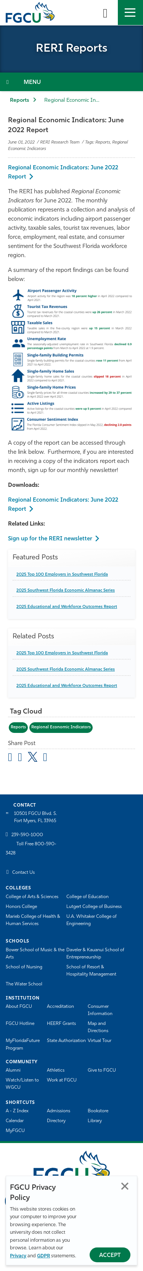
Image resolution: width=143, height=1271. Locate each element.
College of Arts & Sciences (32, 897)
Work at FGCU (62, 1080)
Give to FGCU (102, 1070)
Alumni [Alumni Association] (13, 1070)
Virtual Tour (99, 1041)
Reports (19, 100)
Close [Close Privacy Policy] (125, 1186)
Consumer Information (100, 1010)
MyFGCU (15, 1131)
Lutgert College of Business (94, 907)
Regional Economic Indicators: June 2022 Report (63, 172)
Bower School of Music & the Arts (35, 954)
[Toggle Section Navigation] (71, 82)
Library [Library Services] (95, 1121)
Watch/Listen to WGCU (22, 1084)
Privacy (18, 1256)
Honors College (21, 907)
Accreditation (60, 1006)
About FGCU (19, 1006)
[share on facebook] (20, 758)
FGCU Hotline (20, 1024)
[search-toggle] (105, 12)
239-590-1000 (27, 835)
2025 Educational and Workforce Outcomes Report (66, 607)
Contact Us (23, 872)
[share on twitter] (32, 757)
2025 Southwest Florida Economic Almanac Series (65, 591)
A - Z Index (17, 1111)
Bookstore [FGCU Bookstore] (98, 1111)
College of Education (87, 897)
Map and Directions (98, 1027)
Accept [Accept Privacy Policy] (110, 1255)
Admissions (58, 1111)
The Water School (24, 984)
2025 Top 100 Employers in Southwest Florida (62, 575)
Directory (56, 1121)
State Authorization (66, 1041)
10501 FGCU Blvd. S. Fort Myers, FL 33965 (35, 817)
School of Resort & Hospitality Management (91, 971)
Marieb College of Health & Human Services (33, 920)
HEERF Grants (61, 1024)
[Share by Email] (10, 758)
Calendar (15, 1121)
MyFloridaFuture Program (23, 1044)
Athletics (55, 1070)
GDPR (43, 1256)
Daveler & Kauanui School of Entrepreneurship (95, 954)
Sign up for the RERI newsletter (50, 539)
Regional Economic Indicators (61, 727)
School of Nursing (24, 967)
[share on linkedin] (45, 758)
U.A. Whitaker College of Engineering (91, 920)
